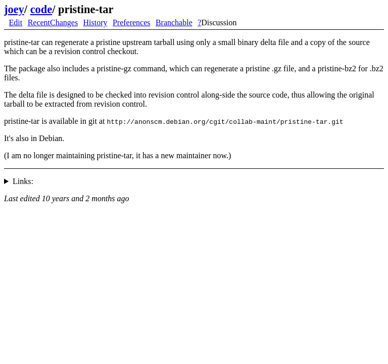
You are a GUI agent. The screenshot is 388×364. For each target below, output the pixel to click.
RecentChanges (53, 22)
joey (14, 9)
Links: (23, 181)
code (41, 9)
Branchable (174, 22)
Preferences (132, 22)
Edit (16, 22)
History (95, 22)
